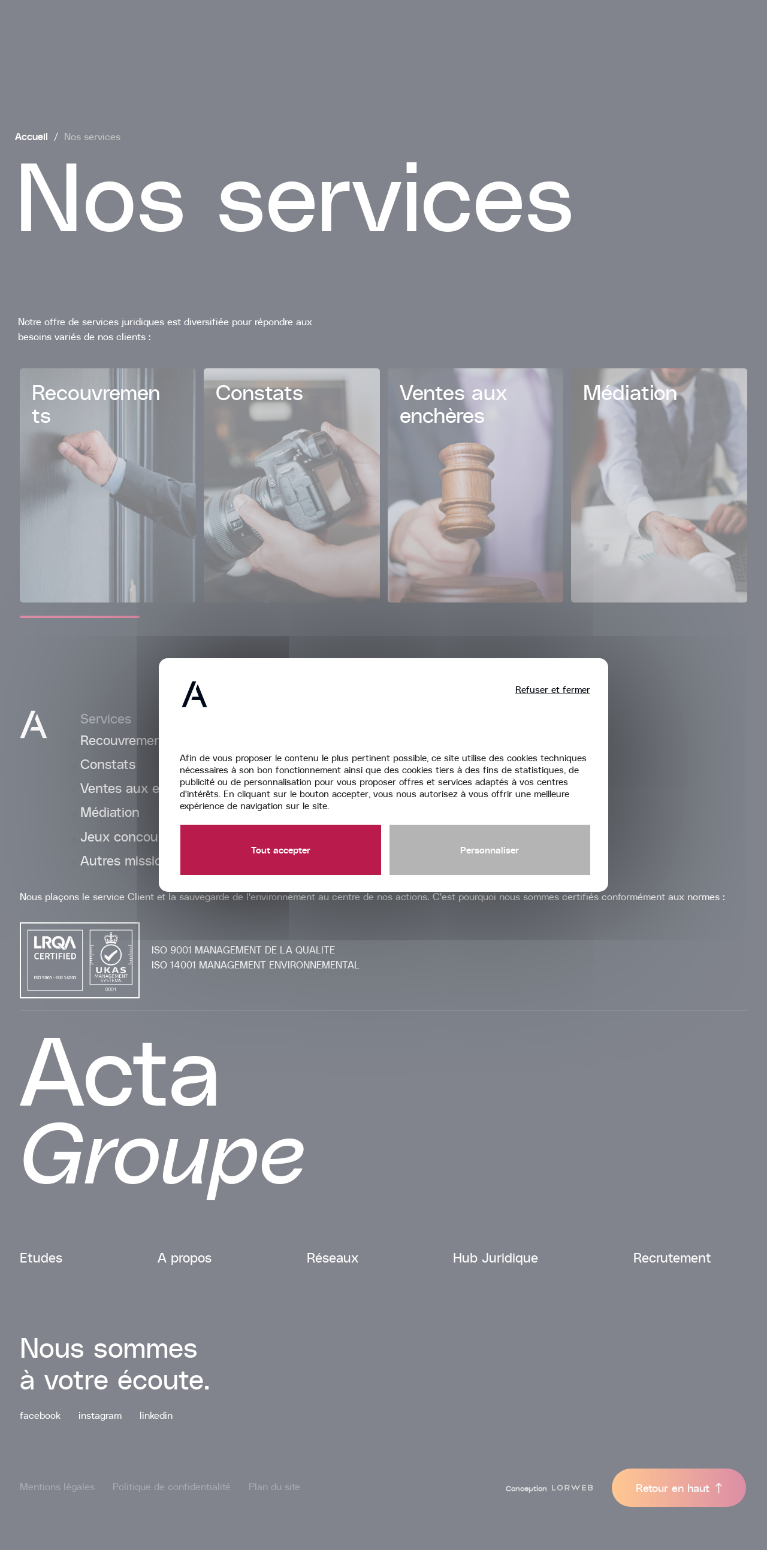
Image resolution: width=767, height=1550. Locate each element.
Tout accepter (280, 849)
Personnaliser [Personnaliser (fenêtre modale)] (489, 849)
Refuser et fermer (552, 689)
